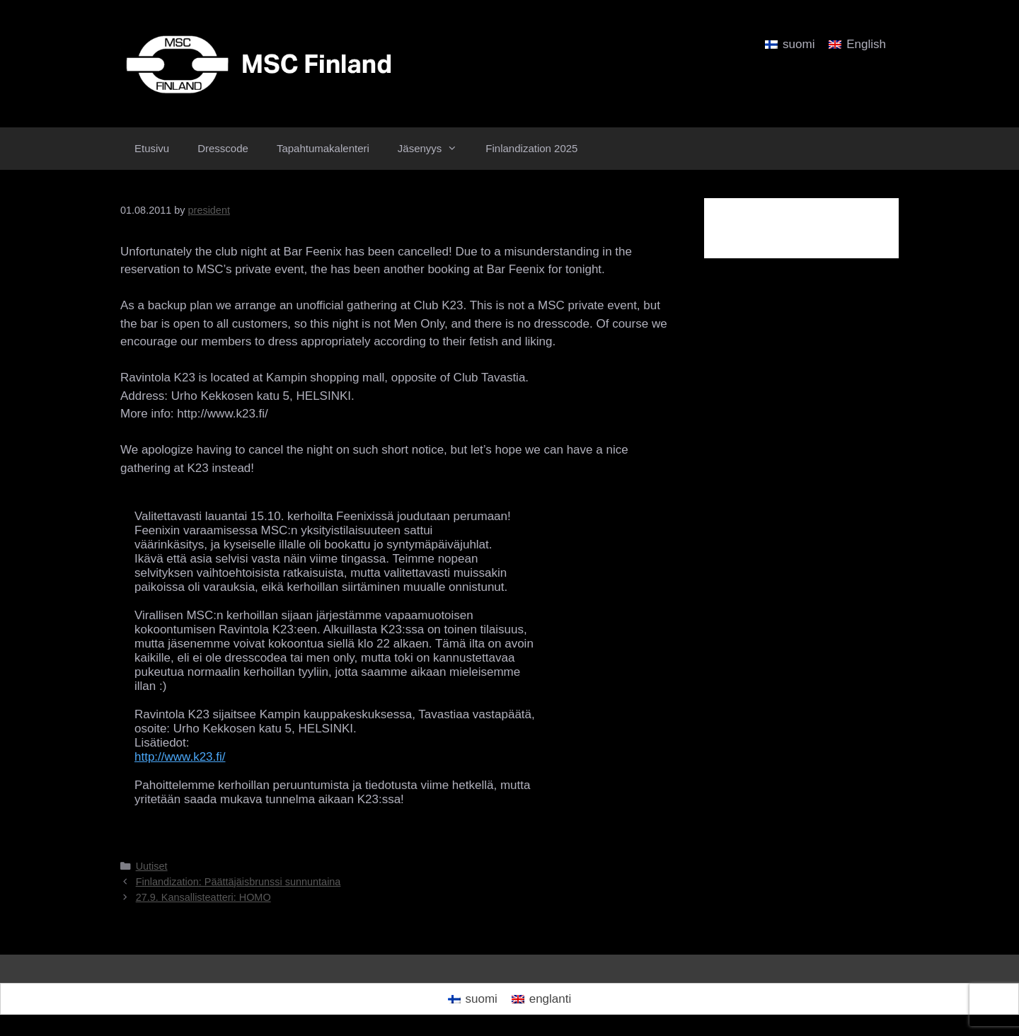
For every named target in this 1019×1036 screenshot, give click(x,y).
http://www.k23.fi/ (180, 757)
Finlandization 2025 (531, 148)
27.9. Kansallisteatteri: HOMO (203, 897)
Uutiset (152, 866)
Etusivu (151, 148)
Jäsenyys (435, 148)
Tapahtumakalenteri (323, 148)
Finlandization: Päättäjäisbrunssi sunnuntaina (238, 881)
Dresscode (222, 148)
